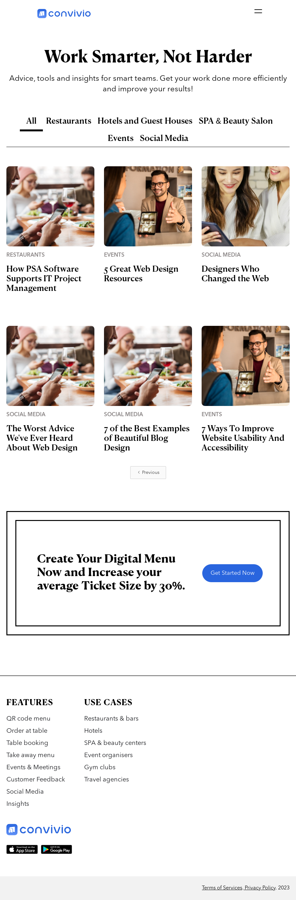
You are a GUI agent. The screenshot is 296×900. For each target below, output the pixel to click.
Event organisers (108, 755)
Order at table (26, 731)
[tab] (31, 122)
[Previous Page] (148, 472)
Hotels (93, 731)
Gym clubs (100, 767)
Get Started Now (232, 573)
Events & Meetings (33, 767)
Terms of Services (222, 888)
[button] (258, 13)
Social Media (25, 792)
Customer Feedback (35, 780)
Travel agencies (106, 780)
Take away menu (30, 755)
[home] (64, 13)
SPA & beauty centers (115, 743)
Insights (17, 804)
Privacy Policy (260, 888)
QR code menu (28, 719)
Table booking (27, 743)
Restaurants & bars (111, 719)
